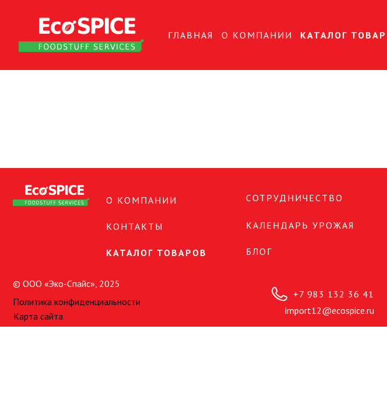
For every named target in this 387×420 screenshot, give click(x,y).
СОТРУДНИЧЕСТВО (294, 198)
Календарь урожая (300, 225)
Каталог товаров (156, 252)
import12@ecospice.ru (329, 310)
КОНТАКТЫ (134, 226)
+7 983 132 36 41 (333, 294)
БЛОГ (259, 251)
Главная (190, 35)
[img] (81, 35)
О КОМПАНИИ (257, 35)
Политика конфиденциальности (76, 301)
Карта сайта (38, 316)
